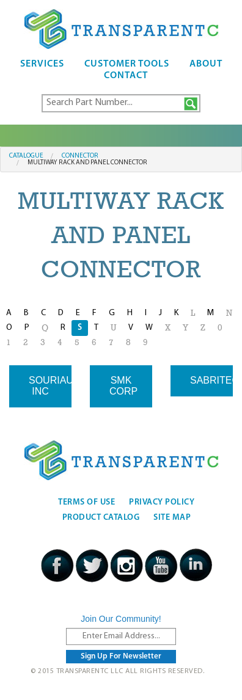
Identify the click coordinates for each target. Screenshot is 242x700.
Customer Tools (126, 64)
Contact (126, 76)
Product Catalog (101, 517)
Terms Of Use (86, 502)
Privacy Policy (161, 502)
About (205, 64)
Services (42, 64)
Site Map (172, 517)
